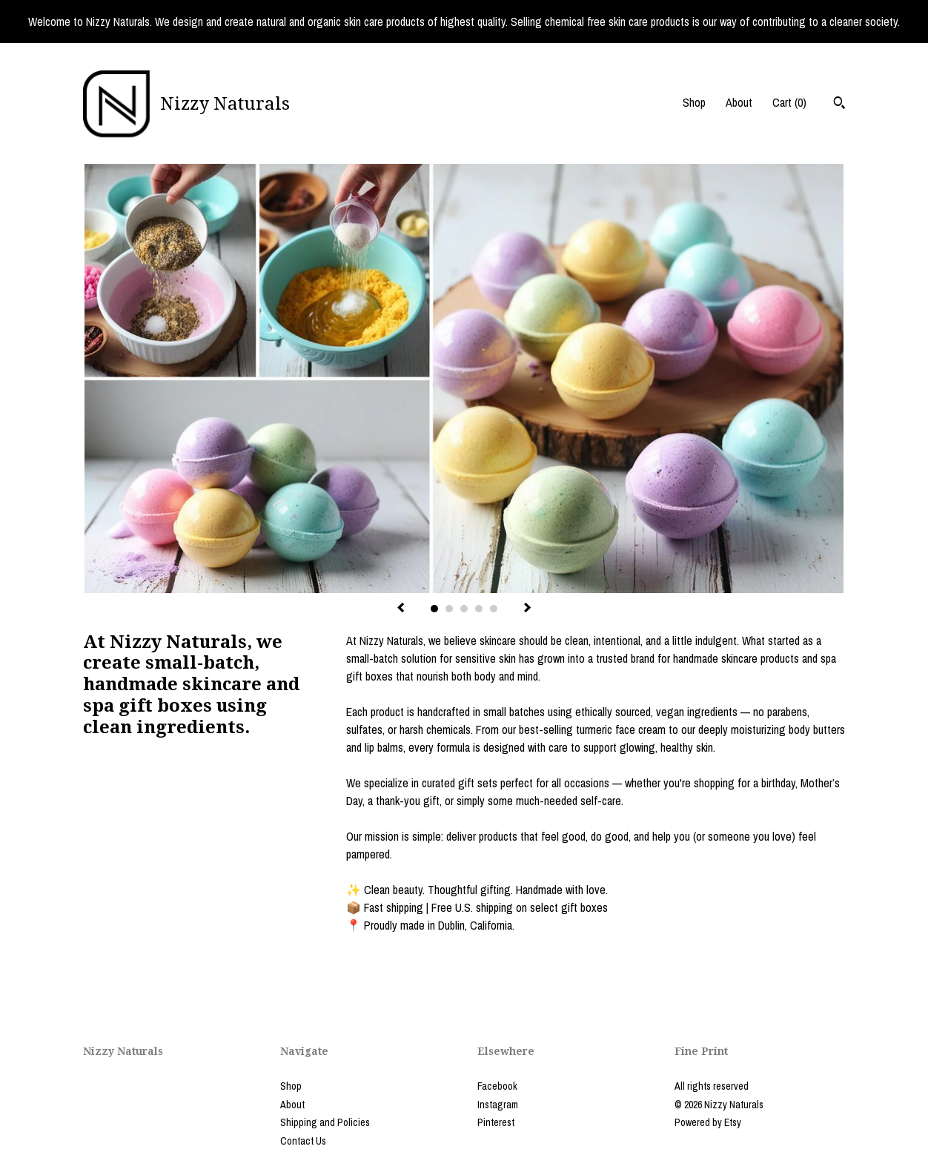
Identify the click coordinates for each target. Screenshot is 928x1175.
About (739, 102)
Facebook (497, 1086)
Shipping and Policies (325, 1122)
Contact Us (303, 1141)
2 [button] (449, 608)
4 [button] (479, 608)
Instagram (497, 1104)
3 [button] (464, 608)
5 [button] (493, 608)
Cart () (789, 102)
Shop (694, 102)
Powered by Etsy (708, 1122)
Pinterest (495, 1122)
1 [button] (434, 608)
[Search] (839, 104)
